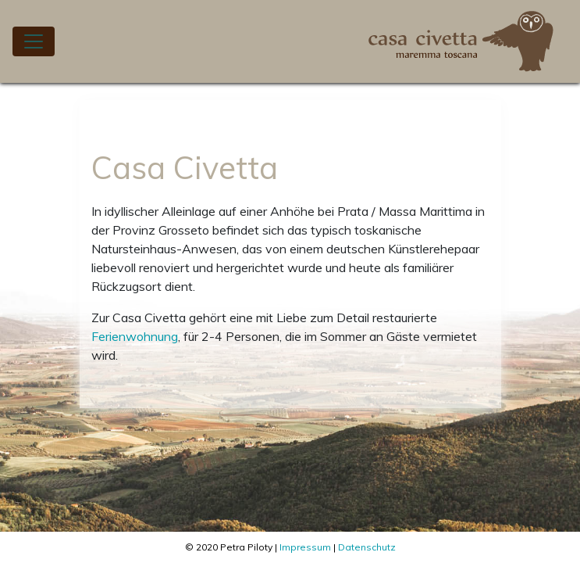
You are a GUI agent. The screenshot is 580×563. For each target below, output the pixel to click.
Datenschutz (367, 547)
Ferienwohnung (134, 336)
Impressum (305, 547)
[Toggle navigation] (33, 41)
